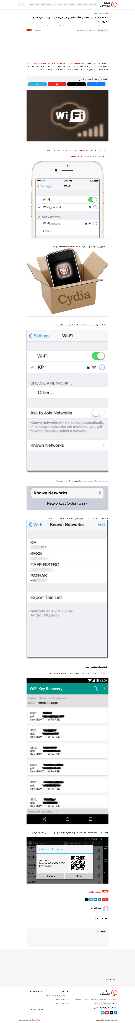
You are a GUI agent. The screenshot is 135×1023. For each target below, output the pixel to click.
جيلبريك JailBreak (84, 150)
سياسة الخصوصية (62, 1003)
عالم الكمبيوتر (100, 1020)
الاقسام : (115, 1003)
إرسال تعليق (102, 931)
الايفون (73, 156)
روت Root (61, 150)
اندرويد (48, 5)
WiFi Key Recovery (54, 673)
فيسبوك (72, 5)
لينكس (59, 5)
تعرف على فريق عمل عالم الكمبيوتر (57, 995)
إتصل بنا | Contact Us (61, 999)
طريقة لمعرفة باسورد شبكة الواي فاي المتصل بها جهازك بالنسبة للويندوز (60, 63)
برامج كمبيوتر (93, 5)
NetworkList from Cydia (71, 246)
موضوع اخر (98, 66)
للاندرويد (57, 66)
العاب (54, 5)
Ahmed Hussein (100, 30)
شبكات (91, 891)
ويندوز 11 (79, 5)
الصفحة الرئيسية (104, 13)
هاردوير (31, 5)
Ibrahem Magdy (36, 1020)
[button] (99, 899)
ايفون (43, 5)
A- (27, 30)
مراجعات (37, 5)
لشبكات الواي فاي (85, 156)
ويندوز (85, 5)
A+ (30, 30)
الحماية (65, 5)
